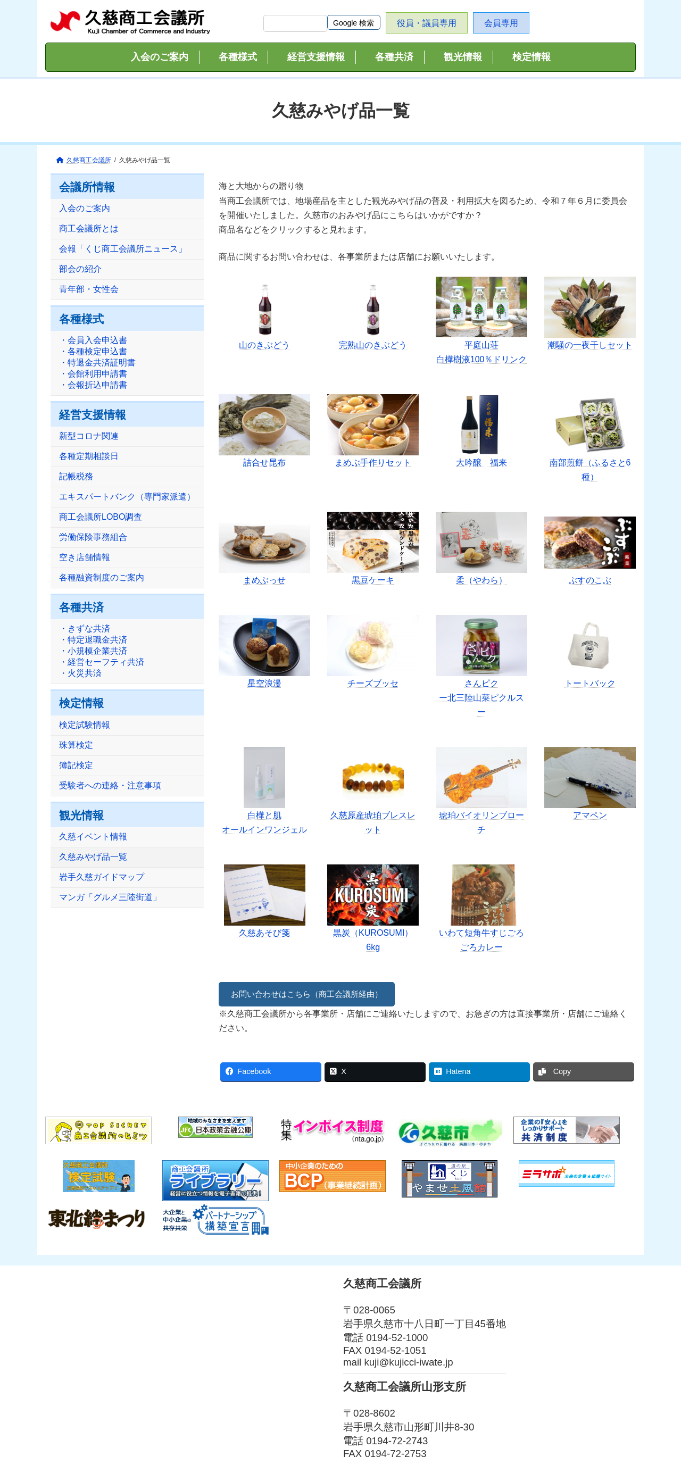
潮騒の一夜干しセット (590, 344)
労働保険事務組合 (93, 537)
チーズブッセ (372, 683)
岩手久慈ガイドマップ (101, 876)
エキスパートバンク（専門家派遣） (127, 497)
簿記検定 (76, 765)
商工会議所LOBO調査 (100, 517)
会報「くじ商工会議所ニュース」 (123, 249)
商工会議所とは (89, 229)
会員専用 (501, 23)
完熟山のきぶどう (373, 344)
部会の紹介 (80, 269)
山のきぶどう (264, 344)
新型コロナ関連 (89, 436)
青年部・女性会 (89, 289)
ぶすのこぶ (590, 580)
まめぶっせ (264, 580)
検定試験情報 (84, 724)
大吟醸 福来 (481, 462)
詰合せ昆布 (264, 462)
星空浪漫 (264, 683)
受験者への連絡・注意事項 (110, 785)
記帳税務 (76, 476)
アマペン (590, 815)
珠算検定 (76, 745)
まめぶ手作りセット (373, 462)
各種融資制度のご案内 (101, 577)
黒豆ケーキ (373, 580)
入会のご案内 (84, 208)
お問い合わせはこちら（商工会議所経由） (312, 993)
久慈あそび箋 (264, 932)
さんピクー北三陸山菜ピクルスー (481, 698)
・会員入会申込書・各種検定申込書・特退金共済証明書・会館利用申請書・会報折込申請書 (97, 363)
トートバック (590, 683)
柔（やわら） (481, 580)
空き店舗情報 (84, 557)
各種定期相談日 (89, 456)
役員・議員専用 (426, 23)
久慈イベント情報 (93, 836)
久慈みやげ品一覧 (93, 856)
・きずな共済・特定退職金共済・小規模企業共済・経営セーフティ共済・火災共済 (101, 651)
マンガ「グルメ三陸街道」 (110, 897)
